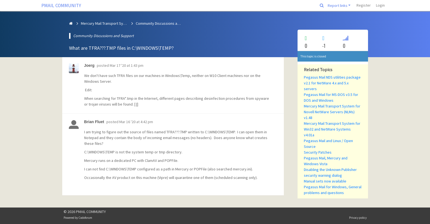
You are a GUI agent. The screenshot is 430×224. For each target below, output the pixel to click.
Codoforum (85, 218)
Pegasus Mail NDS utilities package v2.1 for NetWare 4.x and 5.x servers (332, 83)
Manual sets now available (325, 181)
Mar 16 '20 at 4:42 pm (136, 121)
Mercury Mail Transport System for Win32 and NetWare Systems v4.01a (332, 129)
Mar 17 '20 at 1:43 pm (126, 65)
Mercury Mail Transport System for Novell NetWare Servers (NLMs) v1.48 (332, 112)
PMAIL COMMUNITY (61, 5)
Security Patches (318, 152)
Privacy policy (358, 218)
